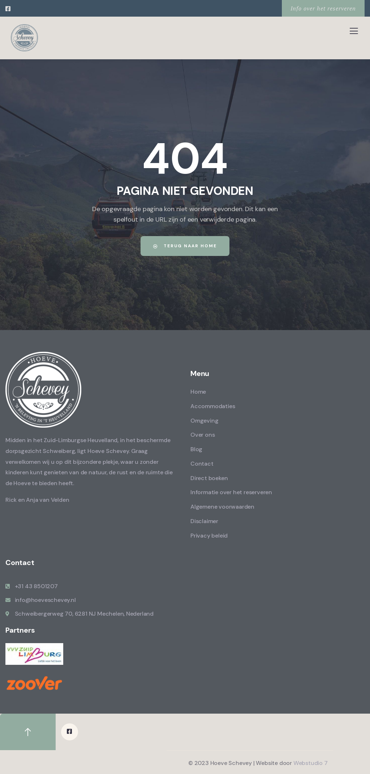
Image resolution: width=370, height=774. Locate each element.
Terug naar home (185, 246)
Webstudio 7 (310, 762)
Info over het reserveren (323, 8)
